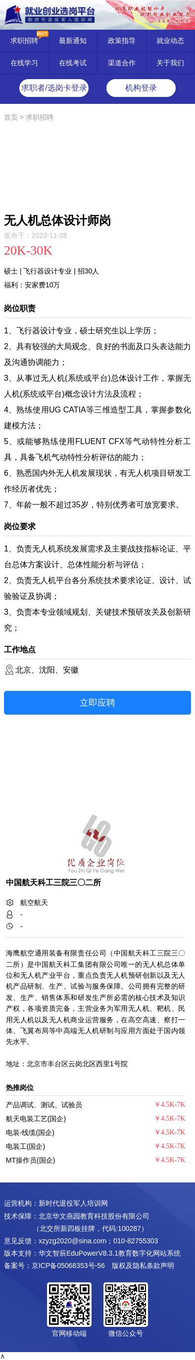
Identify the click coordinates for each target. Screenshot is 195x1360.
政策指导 (122, 41)
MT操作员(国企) (30, 1160)
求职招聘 (24, 41)
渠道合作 (122, 63)
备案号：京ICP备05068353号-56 (54, 1265)
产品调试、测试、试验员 (44, 1105)
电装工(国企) (25, 1146)
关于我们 (170, 63)
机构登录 (141, 88)
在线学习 (24, 63)
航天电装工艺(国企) (36, 1119)
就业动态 (170, 41)
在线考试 (73, 63)
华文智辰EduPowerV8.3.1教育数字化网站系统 (110, 1253)
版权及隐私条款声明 (143, 1265)
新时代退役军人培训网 (73, 1203)
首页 (11, 117)
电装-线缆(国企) (30, 1132)
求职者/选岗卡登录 (54, 88)
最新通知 (73, 41)
